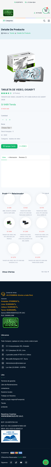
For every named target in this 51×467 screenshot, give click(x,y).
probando (4, 407)
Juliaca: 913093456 (9, 307)
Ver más (45, 272)
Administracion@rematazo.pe (13, 363)
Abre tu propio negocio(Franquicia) (12, 399)
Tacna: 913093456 (8, 310)
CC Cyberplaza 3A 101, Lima (13, 350)
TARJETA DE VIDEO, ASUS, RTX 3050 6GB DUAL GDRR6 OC (41, 213)
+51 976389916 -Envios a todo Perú (19, 295)
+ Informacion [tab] (12, 157)
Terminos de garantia (8, 381)
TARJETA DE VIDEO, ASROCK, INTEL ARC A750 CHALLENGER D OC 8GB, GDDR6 (25, 238)
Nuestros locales (6, 392)
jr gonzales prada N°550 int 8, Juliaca (16, 354)
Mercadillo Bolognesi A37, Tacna (14, 359)
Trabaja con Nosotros (8, 396)
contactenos (5, 388)
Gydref (20, 457)
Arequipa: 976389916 (10, 301)
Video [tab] (4, 157)
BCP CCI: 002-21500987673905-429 (13, 426)
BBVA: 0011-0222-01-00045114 (12, 428)
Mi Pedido (38, 13)
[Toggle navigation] (49, 21)
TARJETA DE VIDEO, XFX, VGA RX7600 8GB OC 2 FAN (42, 236)
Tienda (3, 403)
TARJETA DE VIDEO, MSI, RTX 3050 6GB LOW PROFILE (9, 236)
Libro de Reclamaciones (9, 384)
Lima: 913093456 (8, 304)
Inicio (4, 33)
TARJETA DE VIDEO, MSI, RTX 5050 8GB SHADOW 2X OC (13, 261)
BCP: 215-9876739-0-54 (9, 422)
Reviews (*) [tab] (23, 157)
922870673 (18, 2)
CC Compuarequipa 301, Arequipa (15, 346)
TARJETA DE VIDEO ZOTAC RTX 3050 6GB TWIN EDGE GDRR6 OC (25, 213)
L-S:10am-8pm (30, 2)
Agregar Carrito (9, 146)
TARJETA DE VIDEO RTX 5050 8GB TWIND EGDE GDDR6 (37, 261)
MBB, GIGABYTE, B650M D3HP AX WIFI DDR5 (9, 212)
